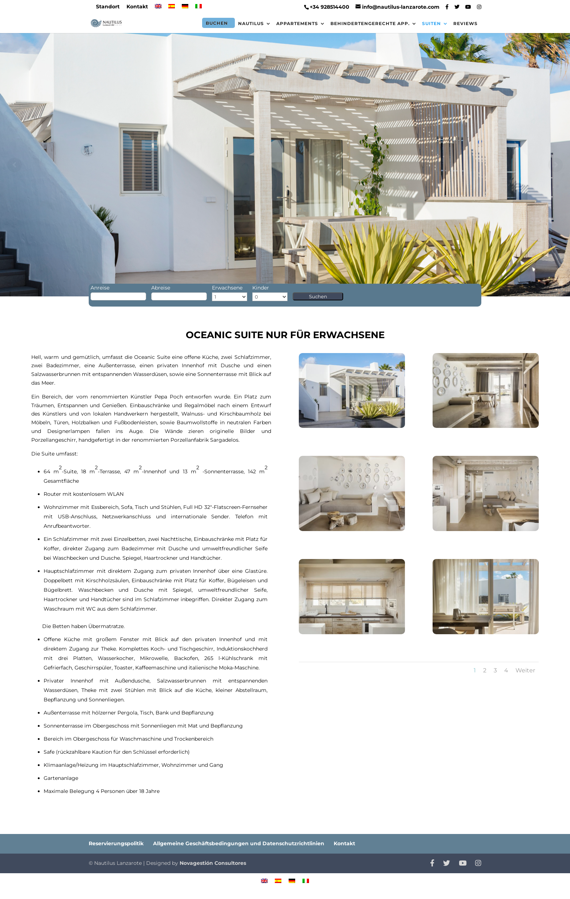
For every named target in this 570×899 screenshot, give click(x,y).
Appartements (297, 23)
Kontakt (137, 7)
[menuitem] (158, 8)
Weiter (525, 670)
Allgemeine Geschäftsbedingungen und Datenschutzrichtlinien (238, 843)
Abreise (160, 287)
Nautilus (251, 23)
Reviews (465, 23)
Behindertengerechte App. (370, 23)
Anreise (100, 287)
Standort (108, 7)
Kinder (260, 287)
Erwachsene (227, 287)
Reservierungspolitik (116, 843)
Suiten (431, 23)
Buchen (217, 23)
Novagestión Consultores (213, 863)
